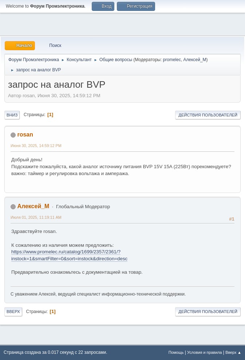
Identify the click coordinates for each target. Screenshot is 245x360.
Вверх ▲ (233, 352)
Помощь (176, 352)
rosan (25, 134)
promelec (172, 59)
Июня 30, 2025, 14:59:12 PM (36, 145)
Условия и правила (204, 352)
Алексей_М (194, 59)
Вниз (12, 115)
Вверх (13, 311)
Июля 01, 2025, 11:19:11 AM (36, 217)
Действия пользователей (207, 115)
